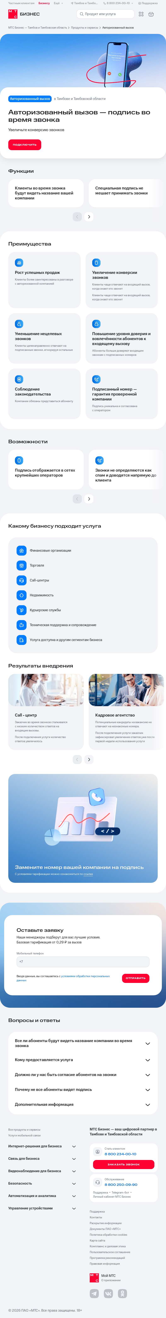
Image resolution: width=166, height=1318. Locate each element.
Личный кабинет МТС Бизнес (112, 1197)
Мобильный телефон (30, 953)
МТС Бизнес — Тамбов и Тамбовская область (37, 28)
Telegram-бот (120, 1193)
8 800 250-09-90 (121, 1185)
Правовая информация (105, 1264)
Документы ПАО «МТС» (105, 1229)
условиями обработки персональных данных (63, 978)
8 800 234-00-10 (118, 3)
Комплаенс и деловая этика (108, 1246)
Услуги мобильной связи (24, 1135)
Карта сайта (97, 1241)
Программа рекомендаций (107, 1258)
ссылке (88, 874)
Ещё (59, 3)
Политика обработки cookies (108, 1235)
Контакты (96, 1217)
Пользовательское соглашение (110, 1252)
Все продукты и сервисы (24, 1130)
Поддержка (101, 1193)
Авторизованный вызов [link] (118, 28)
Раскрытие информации (106, 1223)
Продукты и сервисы (84, 28)
